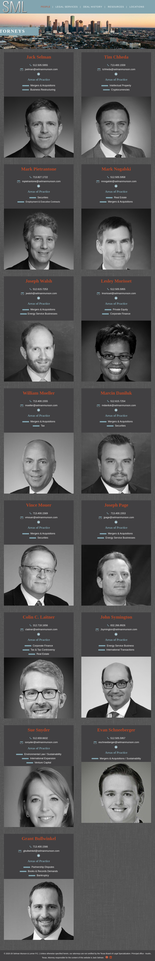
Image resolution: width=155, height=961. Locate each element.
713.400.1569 (40, 513)
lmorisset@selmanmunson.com (116, 293)
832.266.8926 (117, 625)
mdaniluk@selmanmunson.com (116, 405)
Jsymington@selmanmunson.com (116, 629)
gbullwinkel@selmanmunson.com (38, 851)
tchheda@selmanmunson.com (116, 69)
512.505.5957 (117, 738)
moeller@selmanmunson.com (38, 405)
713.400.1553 (118, 513)
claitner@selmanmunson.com (38, 629)
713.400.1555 (40, 401)
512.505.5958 (117, 177)
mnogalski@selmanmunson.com (116, 181)
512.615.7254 (117, 401)
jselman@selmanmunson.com (39, 69)
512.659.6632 (40, 738)
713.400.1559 (117, 65)
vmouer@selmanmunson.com (39, 517)
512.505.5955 (40, 65)
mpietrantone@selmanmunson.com (39, 181)
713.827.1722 (40, 177)
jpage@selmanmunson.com (116, 517)
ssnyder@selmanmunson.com (39, 742)
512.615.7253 (40, 289)
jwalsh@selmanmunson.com (39, 293)
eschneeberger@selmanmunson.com (116, 742)
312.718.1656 (40, 625)
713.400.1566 (40, 846)
